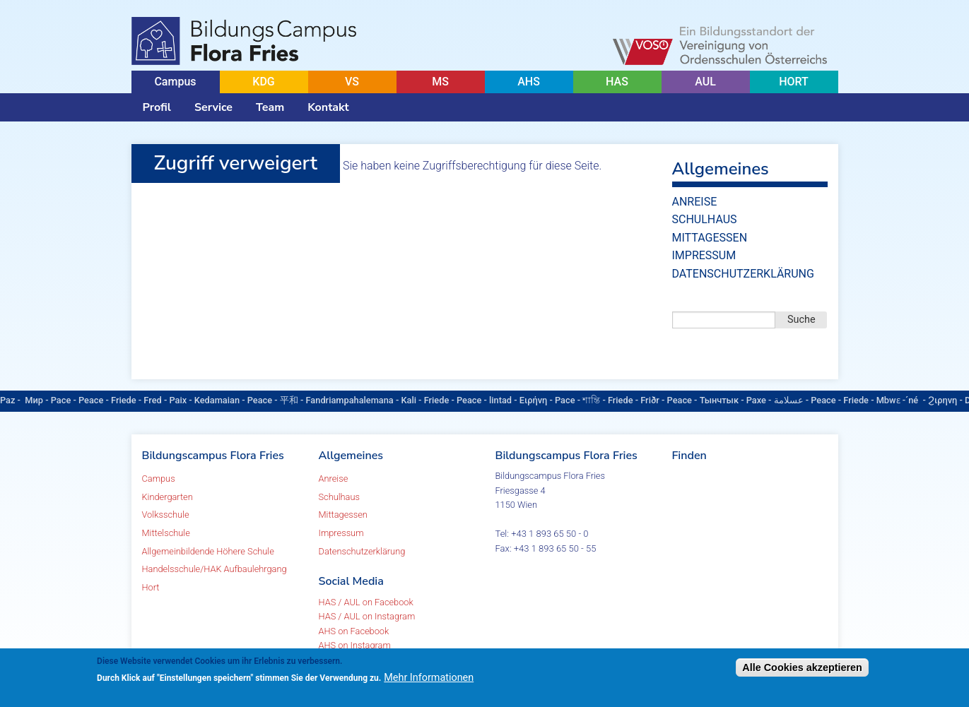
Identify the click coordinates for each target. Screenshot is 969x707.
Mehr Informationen (429, 678)
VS (352, 81)
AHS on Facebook (354, 631)
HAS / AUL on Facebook (366, 602)
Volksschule (165, 514)
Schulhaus (704, 219)
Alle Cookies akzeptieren (802, 667)
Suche (801, 320)
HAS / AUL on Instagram (367, 616)
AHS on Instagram (355, 645)
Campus (175, 81)
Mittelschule (166, 533)
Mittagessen (710, 237)
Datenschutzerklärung (743, 273)
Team (270, 107)
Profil (157, 107)
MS (440, 81)
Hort (151, 587)
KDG (263, 81)
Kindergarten (167, 497)
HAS (617, 81)
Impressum (704, 255)
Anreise (694, 201)
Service (213, 107)
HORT (794, 81)
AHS (528, 81)
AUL (705, 81)
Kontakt (327, 107)
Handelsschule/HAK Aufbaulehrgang (214, 569)
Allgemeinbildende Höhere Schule (208, 551)
